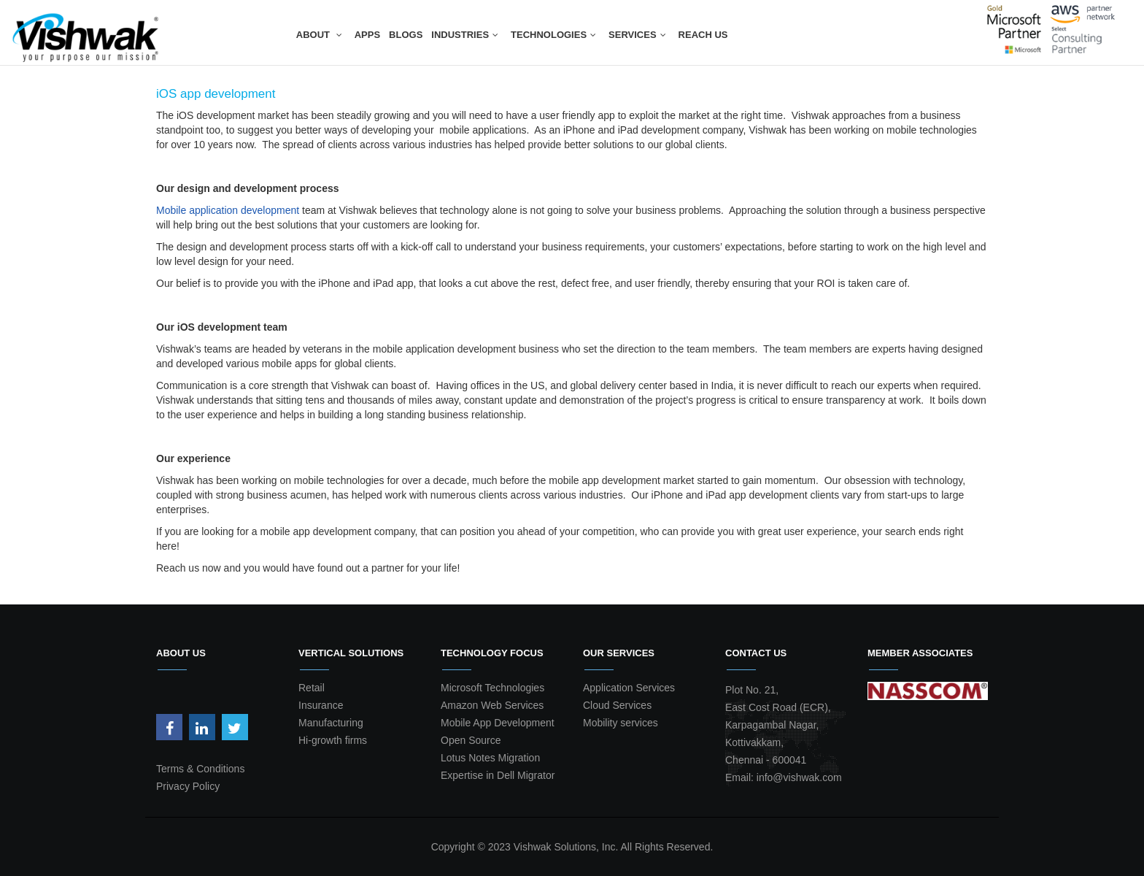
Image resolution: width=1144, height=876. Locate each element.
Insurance (320, 705)
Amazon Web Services (492, 705)
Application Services (629, 688)
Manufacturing (330, 723)
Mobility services (620, 723)
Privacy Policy (188, 786)
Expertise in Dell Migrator (497, 775)
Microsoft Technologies (492, 688)
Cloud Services (617, 705)
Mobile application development (227, 210)
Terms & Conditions (200, 769)
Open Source (471, 740)
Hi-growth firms (332, 740)
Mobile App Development (497, 723)
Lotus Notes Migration (490, 758)
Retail (311, 688)
